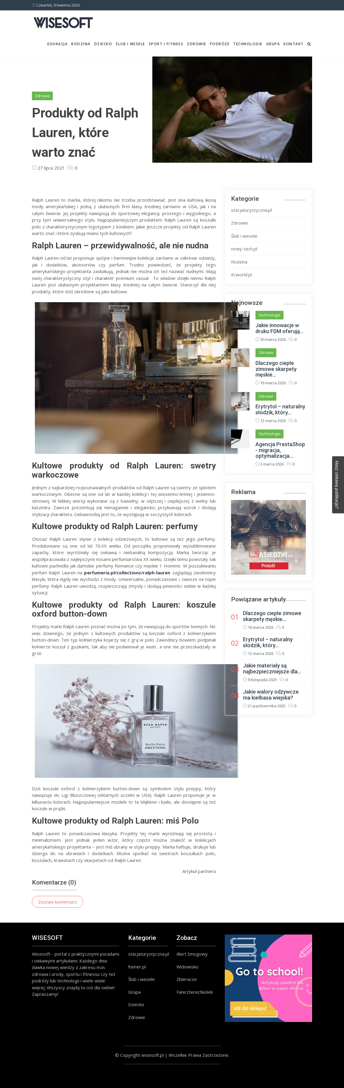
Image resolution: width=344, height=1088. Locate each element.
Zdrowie (196, 43)
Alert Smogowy (192, 954)
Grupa (273, 43)
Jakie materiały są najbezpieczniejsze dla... (272, 668)
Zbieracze (186, 979)
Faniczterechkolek (194, 992)
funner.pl (137, 967)
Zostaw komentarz (57, 902)
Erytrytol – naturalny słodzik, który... (280, 409)
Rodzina (81, 43)
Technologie (248, 43)
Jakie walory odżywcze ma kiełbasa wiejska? (271, 695)
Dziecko (103, 43)
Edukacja (57, 43)
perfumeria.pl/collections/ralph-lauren (127, 573)
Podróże (220, 43)
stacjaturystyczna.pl (251, 210)
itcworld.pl (241, 275)
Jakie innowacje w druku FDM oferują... (279, 328)
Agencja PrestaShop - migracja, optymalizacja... (280, 450)
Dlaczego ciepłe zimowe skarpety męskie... (276, 369)
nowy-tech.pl (244, 249)
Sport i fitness (166, 43)
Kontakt (293, 43)
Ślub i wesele (130, 43)
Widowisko (187, 967)
